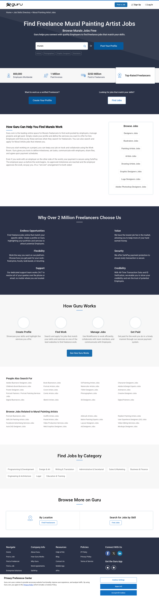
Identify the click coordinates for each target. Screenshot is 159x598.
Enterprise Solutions (14, 571)
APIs (57, 571)
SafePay (34, 571)
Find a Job (10, 566)
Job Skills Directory (22, 12)
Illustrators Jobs (130, 141)
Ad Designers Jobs (88, 426)
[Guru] (14, 5)
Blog (57, 557)
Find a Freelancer (12, 561)
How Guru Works (37, 557)
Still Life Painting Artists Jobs (17, 419)
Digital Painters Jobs (126, 400)
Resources (61, 547)
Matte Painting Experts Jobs (92, 419)
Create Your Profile (42, 100)
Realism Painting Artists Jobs (129, 416)
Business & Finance (139, 469)
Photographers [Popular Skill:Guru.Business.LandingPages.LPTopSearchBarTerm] (49, 53)
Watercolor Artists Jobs (90, 386)
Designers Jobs (131, 133)
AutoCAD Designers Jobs (16, 426)
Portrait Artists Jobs (51, 386)
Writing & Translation (64, 469)
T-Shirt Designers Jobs (89, 390)
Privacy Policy (86, 557)
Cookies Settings (118, 580)
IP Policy (84, 552)
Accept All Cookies (118, 593)
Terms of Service (87, 561)
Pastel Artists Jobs (50, 419)
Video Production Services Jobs (55, 423)
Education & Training (55, 476)
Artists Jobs (130, 156)
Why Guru (35, 561)
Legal (38, 476)
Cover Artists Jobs (50, 390)
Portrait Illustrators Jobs (15, 416)
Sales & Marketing (117, 469)
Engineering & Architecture (19, 476)
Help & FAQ (60, 552)
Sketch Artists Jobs (51, 400)
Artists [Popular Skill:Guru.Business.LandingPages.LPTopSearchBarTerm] (38, 53)
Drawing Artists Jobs (130, 164)
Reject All (118, 586)
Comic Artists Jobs (50, 393)
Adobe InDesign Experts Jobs (129, 386)
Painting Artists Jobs (130, 148)
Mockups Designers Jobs (127, 426)
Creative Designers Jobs (127, 393)
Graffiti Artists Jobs (51, 416)
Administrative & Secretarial (91, 469)
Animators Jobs (124, 390)
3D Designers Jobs (88, 400)
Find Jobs (117, 100)
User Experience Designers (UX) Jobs (132, 419)
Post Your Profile (108, 46)
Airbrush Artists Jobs (89, 416)
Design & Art (44, 469)
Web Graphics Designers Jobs (55, 426)
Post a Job (121, 5)
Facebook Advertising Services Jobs (20, 423)
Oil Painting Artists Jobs (90, 383)
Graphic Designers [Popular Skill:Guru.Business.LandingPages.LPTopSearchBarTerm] (63, 53)
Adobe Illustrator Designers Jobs (19, 383)
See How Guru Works (79, 353)
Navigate (10, 547)
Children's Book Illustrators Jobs (18, 386)
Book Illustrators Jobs (52, 383)
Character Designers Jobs (128, 383)
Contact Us (60, 561)
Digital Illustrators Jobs (15, 400)
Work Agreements (38, 566)
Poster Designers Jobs (15, 390)
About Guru (35, 552)
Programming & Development (21, 469)
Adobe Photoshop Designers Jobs (131, 187)
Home (8, 12)
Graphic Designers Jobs (131, 171)
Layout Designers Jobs (90, 423)
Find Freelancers (48, 523)
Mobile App (60, 566)
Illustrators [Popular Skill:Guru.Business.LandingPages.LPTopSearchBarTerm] (77, 53)
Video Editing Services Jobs (128, 423)
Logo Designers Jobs (130, 179)
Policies (85, 547)
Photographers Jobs (89, 393)
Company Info (38, 547)
